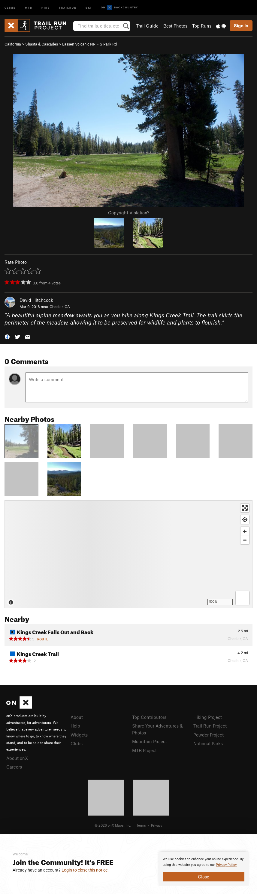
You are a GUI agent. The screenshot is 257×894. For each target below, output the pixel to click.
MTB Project (144, 750)
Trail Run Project (210, 725)
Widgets (79, 734)
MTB (28, 7)
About (77, 717)
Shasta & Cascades (41, 44)
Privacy (156, 825)
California (13, 44)
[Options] (242, 598)
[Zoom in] (244, 531)
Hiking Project (207, 717)
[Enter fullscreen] (244, 508)
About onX (17, 758)
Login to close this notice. (85, 870)
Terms (141, 825)
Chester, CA (60, 306)
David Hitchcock (36, 300)
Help (75, 725)
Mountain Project (149, 741)
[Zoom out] (244, 540)
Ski (89, 7)
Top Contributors (149, 717)
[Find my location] (244, 519)
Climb (10, 7)
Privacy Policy (226, 865)
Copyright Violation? (128, 212)
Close (203, 876)
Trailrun (68, 7)
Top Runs (201, 25)
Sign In (241, 25)
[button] (7, 336)
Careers (14, 766)
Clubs (77, 743)
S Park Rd (108, 44)
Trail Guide (147, 25)
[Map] (128, 554)
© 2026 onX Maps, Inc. (113, 825)
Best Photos (175, 25)
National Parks (208, 743)
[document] (203, 868)
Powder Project (208, 734)
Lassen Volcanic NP (78, 44)
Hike (45, 7)
